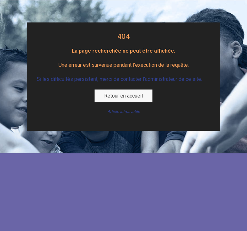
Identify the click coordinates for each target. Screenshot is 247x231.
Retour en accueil (123, 96)
